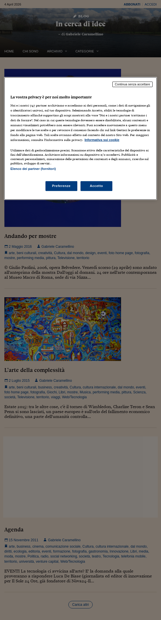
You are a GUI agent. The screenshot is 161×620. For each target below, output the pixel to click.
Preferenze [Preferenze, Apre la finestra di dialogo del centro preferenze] (61, 186)
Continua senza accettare (132, 84)
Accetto (96, 186)
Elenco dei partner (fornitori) (33, 168)
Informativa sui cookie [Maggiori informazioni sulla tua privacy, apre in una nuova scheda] (102, 140)
